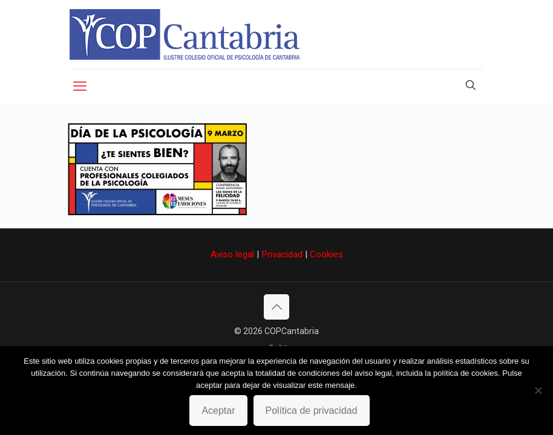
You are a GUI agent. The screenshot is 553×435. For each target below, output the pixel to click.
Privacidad (282, 254)
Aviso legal (232, 254)
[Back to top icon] (276, 307)
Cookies (326, 254)
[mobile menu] (80, 86)
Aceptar (218, 410)
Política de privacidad (312, 410)
